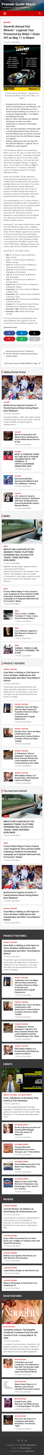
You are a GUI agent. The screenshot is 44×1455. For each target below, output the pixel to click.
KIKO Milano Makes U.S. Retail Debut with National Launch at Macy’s (26, 777)
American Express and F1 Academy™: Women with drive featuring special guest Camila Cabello (22, 353)
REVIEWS (8, 1199)
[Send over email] (22, 339)
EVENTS (7, 1064)
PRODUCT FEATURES (14, 935)
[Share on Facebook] (9, 333)
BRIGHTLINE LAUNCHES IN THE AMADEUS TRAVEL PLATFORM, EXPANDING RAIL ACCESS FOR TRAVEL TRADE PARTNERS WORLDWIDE (19, 555)
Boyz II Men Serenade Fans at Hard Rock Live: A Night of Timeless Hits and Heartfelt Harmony (22, 1240)
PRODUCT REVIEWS (14, 663)
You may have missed (15, 790)
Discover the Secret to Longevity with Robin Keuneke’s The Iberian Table (25, 1422)
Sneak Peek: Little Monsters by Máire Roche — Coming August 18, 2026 (27, 1403)
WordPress (29, 1451)
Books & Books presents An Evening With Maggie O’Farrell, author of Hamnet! (27, 1131)
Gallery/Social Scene (14, 372)
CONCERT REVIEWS (10, 1206)
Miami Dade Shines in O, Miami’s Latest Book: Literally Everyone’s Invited (27, 1386)
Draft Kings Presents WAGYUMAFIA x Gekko (21, 363)
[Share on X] (34, 333)
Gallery (7, 402)
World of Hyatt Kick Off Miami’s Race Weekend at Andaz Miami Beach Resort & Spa (27, 438)
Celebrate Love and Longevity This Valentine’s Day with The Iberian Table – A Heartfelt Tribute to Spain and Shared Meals (27, 1367)
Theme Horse (25, 1448)
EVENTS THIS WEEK (10, 1095)
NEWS (6, 516)
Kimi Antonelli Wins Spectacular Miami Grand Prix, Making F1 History (26, 481)
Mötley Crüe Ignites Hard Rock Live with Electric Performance (20, 1256)
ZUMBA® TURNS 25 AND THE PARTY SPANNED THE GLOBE (27, 650)
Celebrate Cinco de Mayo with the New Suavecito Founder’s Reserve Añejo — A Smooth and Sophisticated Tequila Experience (27, 713)
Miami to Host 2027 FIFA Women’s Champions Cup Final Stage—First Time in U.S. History (26, 1185)
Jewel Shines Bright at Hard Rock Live (21, 1270)
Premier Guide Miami (19, 4)
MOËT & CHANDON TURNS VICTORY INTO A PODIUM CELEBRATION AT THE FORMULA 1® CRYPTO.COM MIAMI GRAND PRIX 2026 (27, 460)
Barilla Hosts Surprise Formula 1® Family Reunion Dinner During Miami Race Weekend (21, 408)
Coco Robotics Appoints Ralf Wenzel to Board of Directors (26, 633)
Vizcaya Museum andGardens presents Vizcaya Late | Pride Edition (27, 1149)
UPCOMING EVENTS (25, 1095)
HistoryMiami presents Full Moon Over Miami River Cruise (27, 1166)
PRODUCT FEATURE (10, 669)
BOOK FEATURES (12, 1296)
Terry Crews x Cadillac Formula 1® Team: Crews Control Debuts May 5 (26, 616)
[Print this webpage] (34, 339)
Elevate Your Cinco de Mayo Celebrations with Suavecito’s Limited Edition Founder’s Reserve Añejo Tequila (27, 736)
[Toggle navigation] (5, 13)
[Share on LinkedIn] (22, 333)
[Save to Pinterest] (9, 339)
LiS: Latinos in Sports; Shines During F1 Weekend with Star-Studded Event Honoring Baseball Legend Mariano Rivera (27, 501)
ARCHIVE (7, 22)
